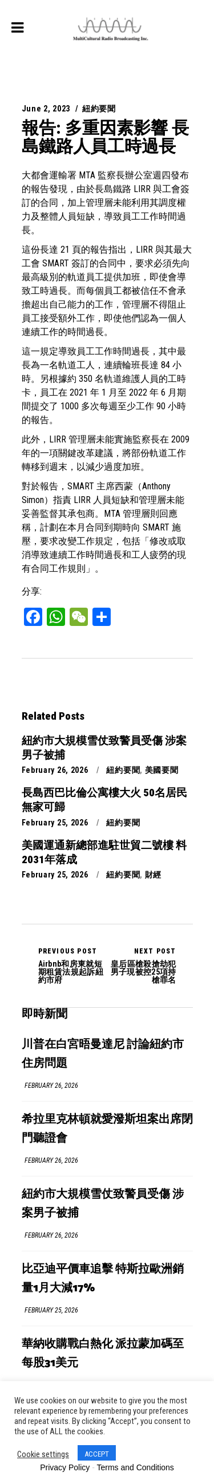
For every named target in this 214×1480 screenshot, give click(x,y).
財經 (153, 874)
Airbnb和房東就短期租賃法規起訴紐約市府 (72, 965)
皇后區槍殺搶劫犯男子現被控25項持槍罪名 (141, 965)
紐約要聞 (99, 108)
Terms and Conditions (134, 1467)
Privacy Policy (65, 1467)
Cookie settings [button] (43, 1454)
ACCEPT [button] (96, 1454)
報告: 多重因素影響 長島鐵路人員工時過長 (105, 137)
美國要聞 (162, 770)
